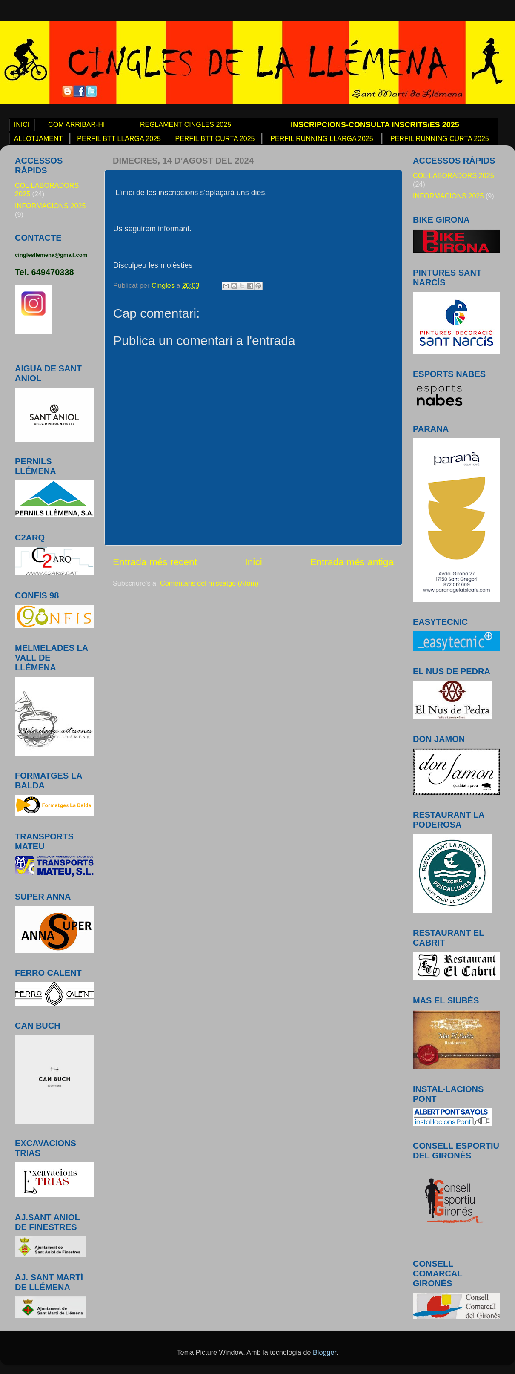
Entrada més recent (155, 561)
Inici (253, 561)
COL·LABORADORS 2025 (453, 175)
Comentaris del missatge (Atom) (209, 583)
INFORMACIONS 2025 (50, 206)
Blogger (324, 1352)
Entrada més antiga (352, 561)
